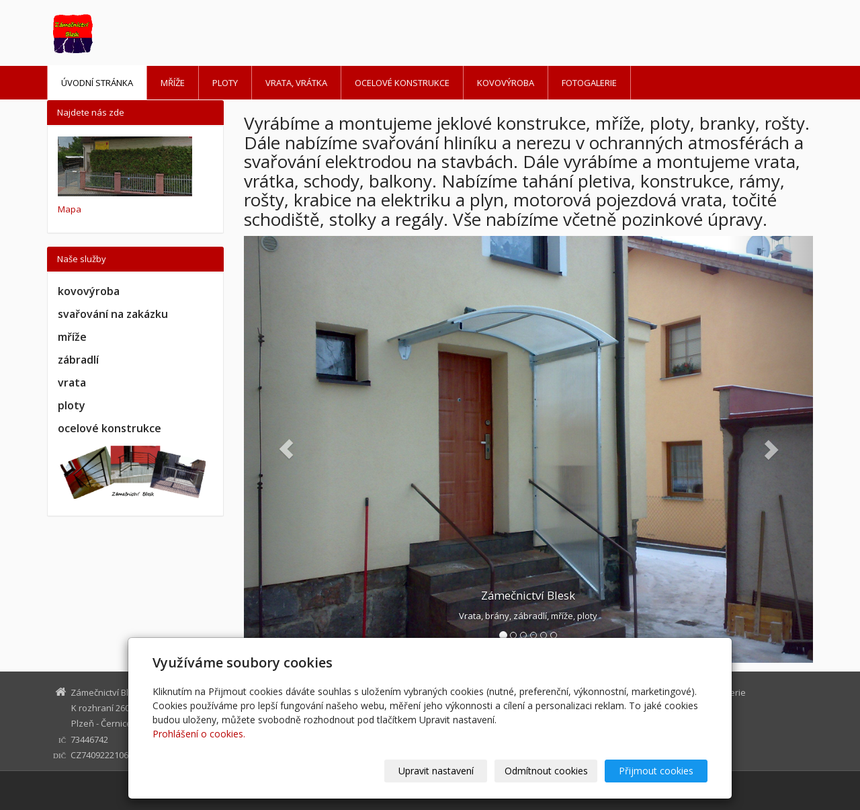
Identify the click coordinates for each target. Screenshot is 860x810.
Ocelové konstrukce (402, 83)
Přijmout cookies (656, 770)
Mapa (69, 209)
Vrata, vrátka (296, 83)
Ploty (225, 83)
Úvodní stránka (97, 83)
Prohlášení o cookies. (199, 733)
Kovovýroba (505, 83)
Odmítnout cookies (546, 770)
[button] (286, 449)
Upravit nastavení (436, 770)
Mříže (173, 83)
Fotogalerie (589, 83)
